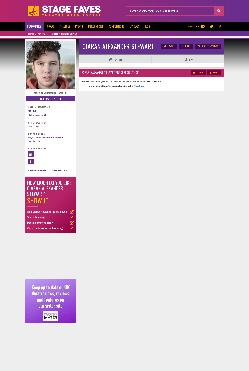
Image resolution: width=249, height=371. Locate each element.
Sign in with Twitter (50, 98)
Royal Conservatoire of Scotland (45, 137)
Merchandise (95, 26)
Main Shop (138, 86)
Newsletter (196, 26)
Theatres (64, 26)
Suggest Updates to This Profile (47, 170)
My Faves (134, 26)
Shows (50, 26)
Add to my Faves (208, 46)
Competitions (116, 26)
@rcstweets (34, 141)
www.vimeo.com (36, 126)
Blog (147, 26)
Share (186, 46)
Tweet (168, 46)
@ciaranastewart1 (37, 115)
